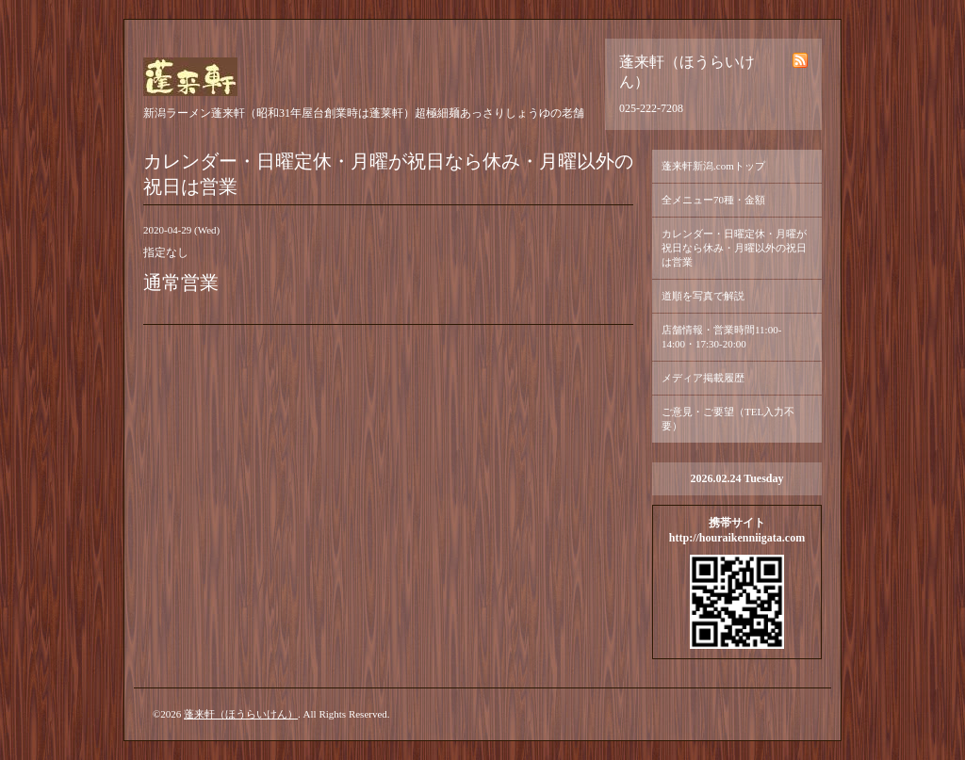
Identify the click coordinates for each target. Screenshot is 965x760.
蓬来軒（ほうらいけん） (241, 714)
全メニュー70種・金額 (713, 199)
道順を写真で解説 (703, 295)
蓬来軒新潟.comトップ (713, 165)
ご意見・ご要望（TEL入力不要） (728, 418)
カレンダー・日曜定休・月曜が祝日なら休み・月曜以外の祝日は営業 (734, 247)
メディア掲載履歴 (703, 377)
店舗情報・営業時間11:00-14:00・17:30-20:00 (721, 336)
